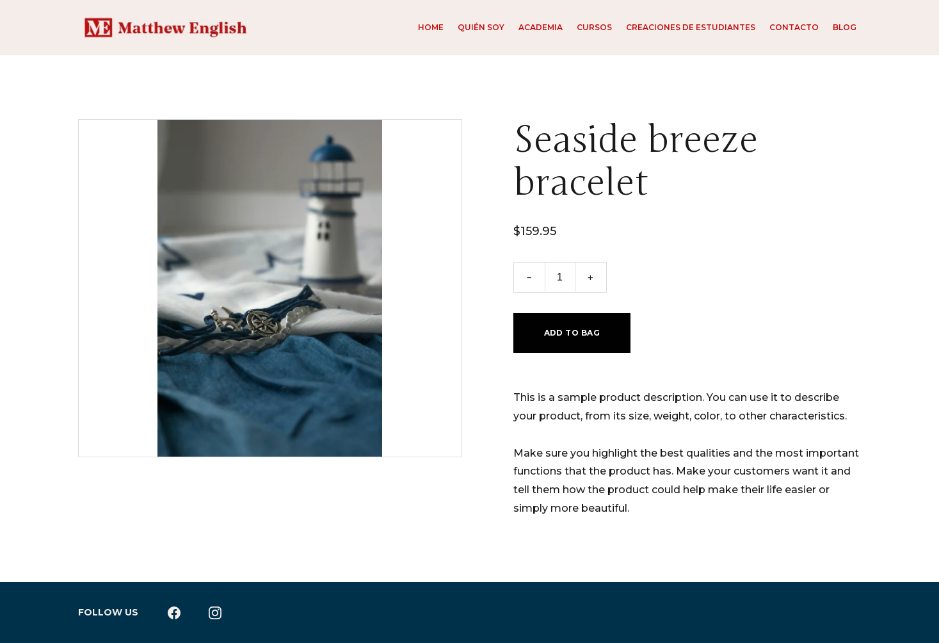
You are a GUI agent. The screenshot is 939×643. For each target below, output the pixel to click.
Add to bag (572, 333)
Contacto (794, 27)
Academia (540, 27)
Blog (844, 27)
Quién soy (481, 27)
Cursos (594, 27)
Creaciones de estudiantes (690, 27)
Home (431, 27)
